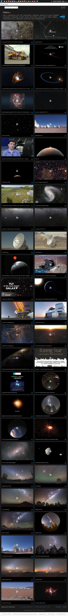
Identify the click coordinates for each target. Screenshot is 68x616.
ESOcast (50, 15)
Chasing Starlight (27, 15)
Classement (62, 16)
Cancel (10, 227)
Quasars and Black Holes (9, 18)
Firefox (5, 206)
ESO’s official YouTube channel (31, 178)
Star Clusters (27, 18)
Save (4, 227)
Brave (5, 203)
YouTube (3, 178)
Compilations (36, 15)
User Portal (59, 1)
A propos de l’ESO (11, 15)
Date (64, 18)
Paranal (50, 17)
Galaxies (27, 17)
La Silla (40, 17)
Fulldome (21, 17)
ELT (46, 15)
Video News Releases (39, 18)
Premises (55, 17)
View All (5, 15)
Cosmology (42, 15)
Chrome (5, 204)
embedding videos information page (30, 180)
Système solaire (19, 18)
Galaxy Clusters (33, 17)
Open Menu (4, 4)
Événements (56, 15)
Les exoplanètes (6, 17)
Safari (5, 208)
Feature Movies (15, 17)
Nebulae (45, 17)
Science (54, 1)
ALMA (18, 15)
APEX (21, 15)
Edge (5, 205)
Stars (33, 18)
